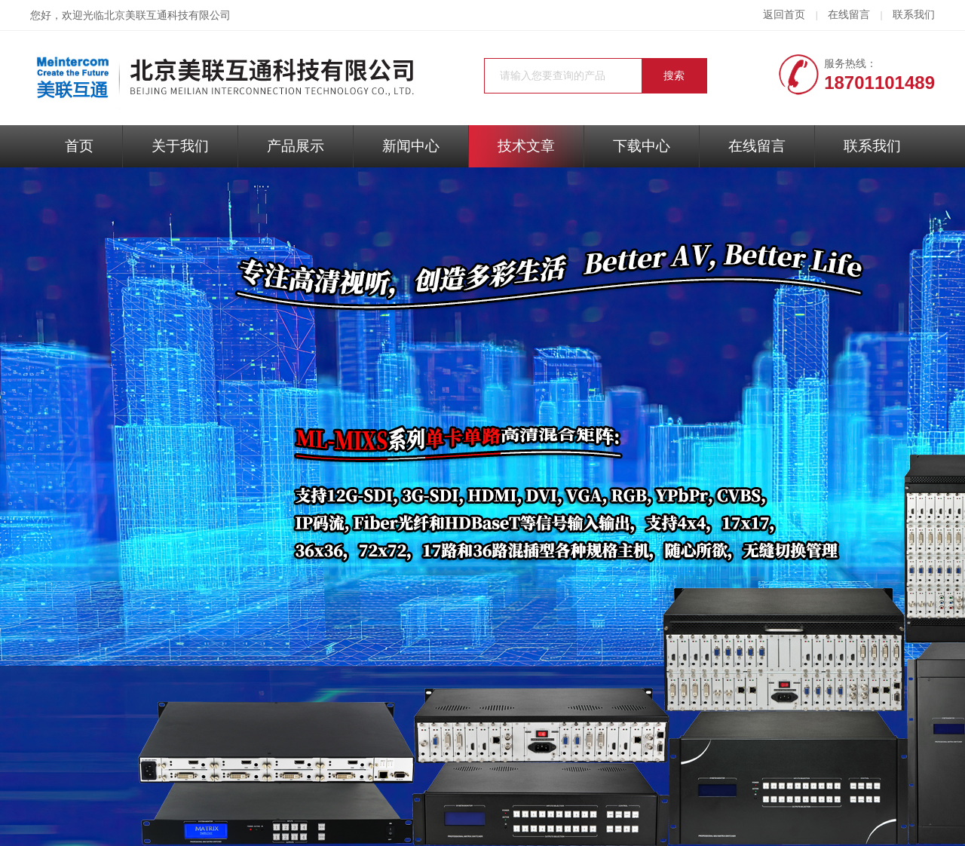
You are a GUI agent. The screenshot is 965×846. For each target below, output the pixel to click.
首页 (79, 146)
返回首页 (784, 14)
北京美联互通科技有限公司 (167, 15)
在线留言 (849, 14)
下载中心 (641, 146)
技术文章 (526, 146)
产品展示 (295, 146)
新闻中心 (411, 146)
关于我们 (180, 146)
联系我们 (914, 14)
